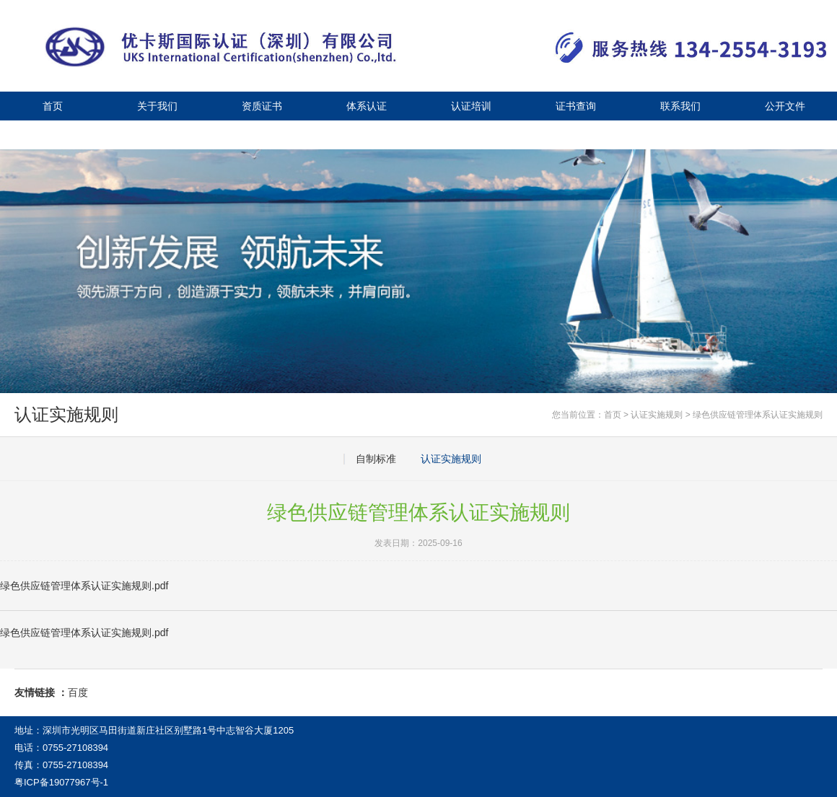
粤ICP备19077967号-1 (61, 782)
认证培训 (471, 106)
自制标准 (376, 458)
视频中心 (157, 135)
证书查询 (576, 106)
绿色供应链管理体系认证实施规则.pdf (84, 632)
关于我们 (157, 106)
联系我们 (680, 106)
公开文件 (785, 106)
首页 (53, 106)
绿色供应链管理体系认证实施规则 (758, 415)
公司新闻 (52, 135)
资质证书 (262, 106)
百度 (78, 692)
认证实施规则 (657, 415)
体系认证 (366, 106)
